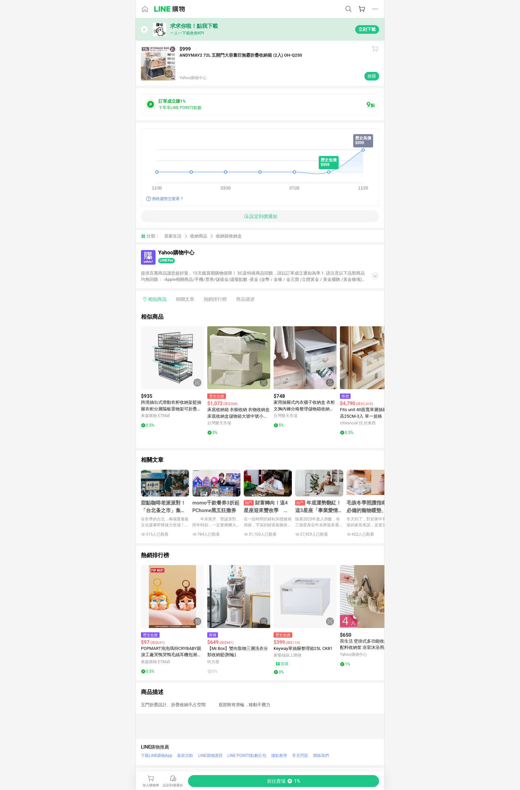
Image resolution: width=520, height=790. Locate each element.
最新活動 (185, 755)
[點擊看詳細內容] (172, 357)
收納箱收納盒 (229, 236)
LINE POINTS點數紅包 (247, 755)
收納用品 (198, 236)
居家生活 (172, 236)
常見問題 (300, 755)
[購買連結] (283, 781)
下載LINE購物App (156, 755)
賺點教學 (279, 755)
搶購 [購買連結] (371, 76)
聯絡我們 (321, 755)
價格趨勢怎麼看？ (168, 198)
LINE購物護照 (210, 755)
